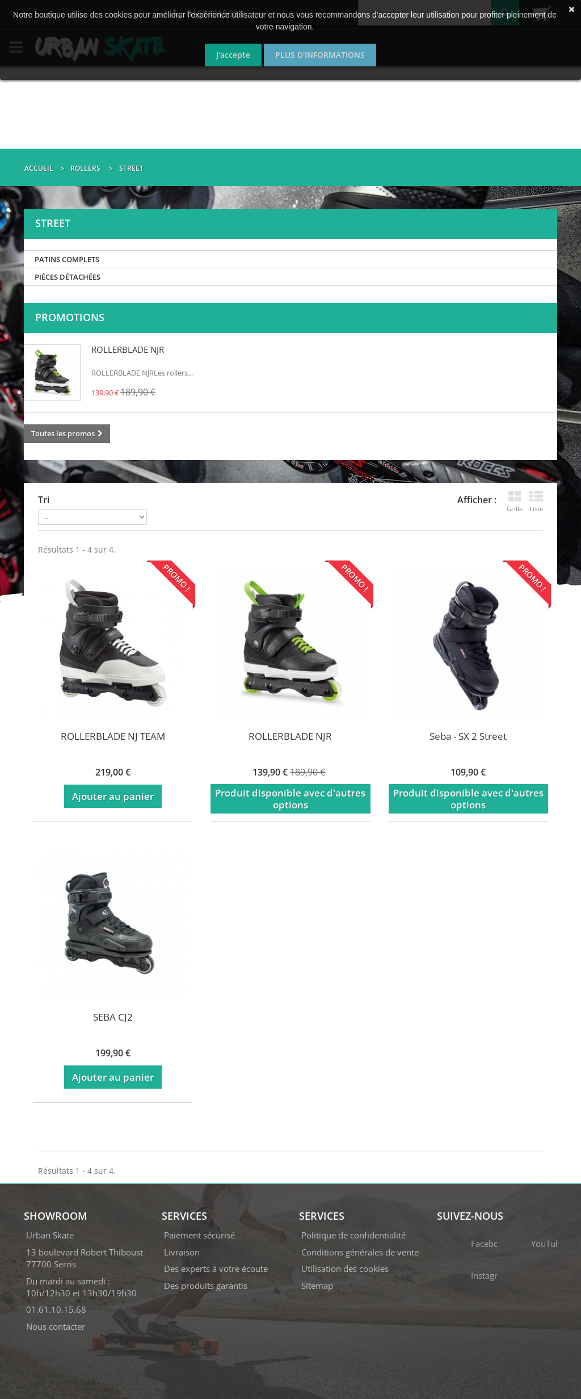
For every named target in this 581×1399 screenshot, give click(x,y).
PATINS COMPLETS (67, 259)
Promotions (69, 317)
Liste (536, 501)
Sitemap (317, 1285)
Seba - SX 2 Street (468, 736)
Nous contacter (55, 1326)
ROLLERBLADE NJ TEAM (113, 736)
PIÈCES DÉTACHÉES (67, 277)
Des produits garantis (205, 1285)
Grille (515, 501)
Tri (43, 500)
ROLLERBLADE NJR (127, 349)
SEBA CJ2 (113, 1016)
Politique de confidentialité (353, 1235)
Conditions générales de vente (360, 1252)
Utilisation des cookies (345, 1268)
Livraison (182, 1252)
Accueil (38, 168)
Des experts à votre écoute (216, 1268)
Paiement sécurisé (199, 1235)
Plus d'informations (320, 54)
